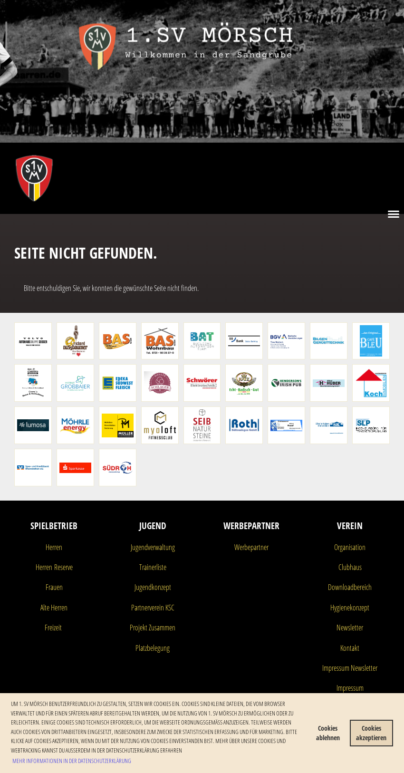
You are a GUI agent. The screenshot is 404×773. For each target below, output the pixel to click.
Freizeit (53, 627)
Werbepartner (251, 547)
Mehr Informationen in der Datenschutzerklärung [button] (71, 760)
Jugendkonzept (153, 587)
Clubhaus (350, 567)
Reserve (62, 567)
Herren (54, 547)
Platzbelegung (152, 648)
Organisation (350, 547)
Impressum (350, 688)
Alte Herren (53, 607)
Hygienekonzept (349, 607)
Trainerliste (152, 567)
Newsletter (350, 627)
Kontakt (349, 648)
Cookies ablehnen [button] (328, 733)
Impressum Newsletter (349, 668)
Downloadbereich (350, 587)
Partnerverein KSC (152, 607)
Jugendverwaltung (153, 547)
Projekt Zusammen (152, 627)
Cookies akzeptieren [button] (371, 733)
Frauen (54, 587)
